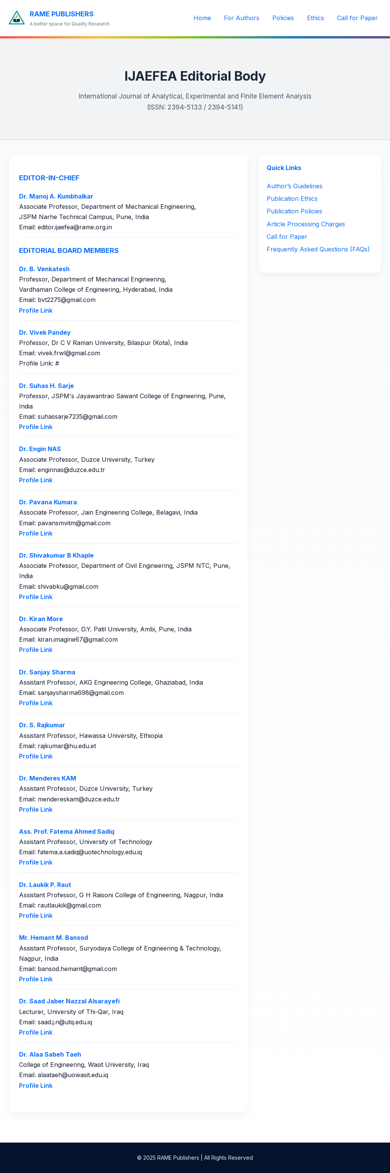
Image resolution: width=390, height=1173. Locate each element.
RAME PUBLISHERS (62, 14)
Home (202, 18)
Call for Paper (357, 18)
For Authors (241, 18)
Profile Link (36, 310)
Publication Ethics (292, 198)
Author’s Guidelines (295, 186)
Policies (283, 18)
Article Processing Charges (306, 224)
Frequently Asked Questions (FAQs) (318, 249)
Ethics (315, 18)
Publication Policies (294, 211)
